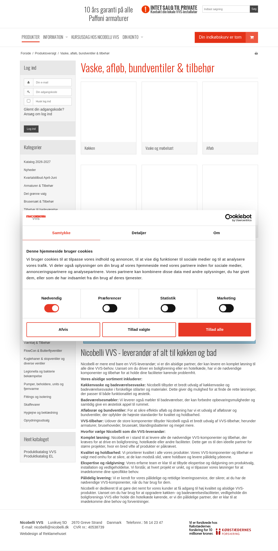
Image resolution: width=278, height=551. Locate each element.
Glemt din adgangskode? (44, 109)
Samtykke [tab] (61, 232)
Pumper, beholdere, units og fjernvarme (43, 386)
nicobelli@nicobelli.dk (51, 527)
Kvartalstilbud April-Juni (40, 178)
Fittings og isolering (37, 397)
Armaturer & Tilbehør (38, 186)
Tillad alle (214, 329)
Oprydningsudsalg (36, 420)
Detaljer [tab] (139, 232)
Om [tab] (216, 232)
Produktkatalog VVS (40, 452)
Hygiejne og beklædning (41, 412)
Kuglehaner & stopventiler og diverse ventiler (44, 361)
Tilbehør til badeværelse (41, 209)
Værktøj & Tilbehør (37, 343)
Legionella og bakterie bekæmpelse (39, 374)
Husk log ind (43, 101)
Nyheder (30, 170)
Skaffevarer (32, 404)
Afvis (63, 329)
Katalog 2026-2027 (37, 162)
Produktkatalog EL (38, 456)
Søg (253, 8)
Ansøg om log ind (38, 114)
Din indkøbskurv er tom (228, 37)
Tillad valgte (139, 329)
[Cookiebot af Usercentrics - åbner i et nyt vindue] (229, 217)
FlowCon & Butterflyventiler (43, 351)
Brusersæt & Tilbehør (39, 201)
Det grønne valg (35, 194)
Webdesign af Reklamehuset (43, 534)
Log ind (31, 128)
